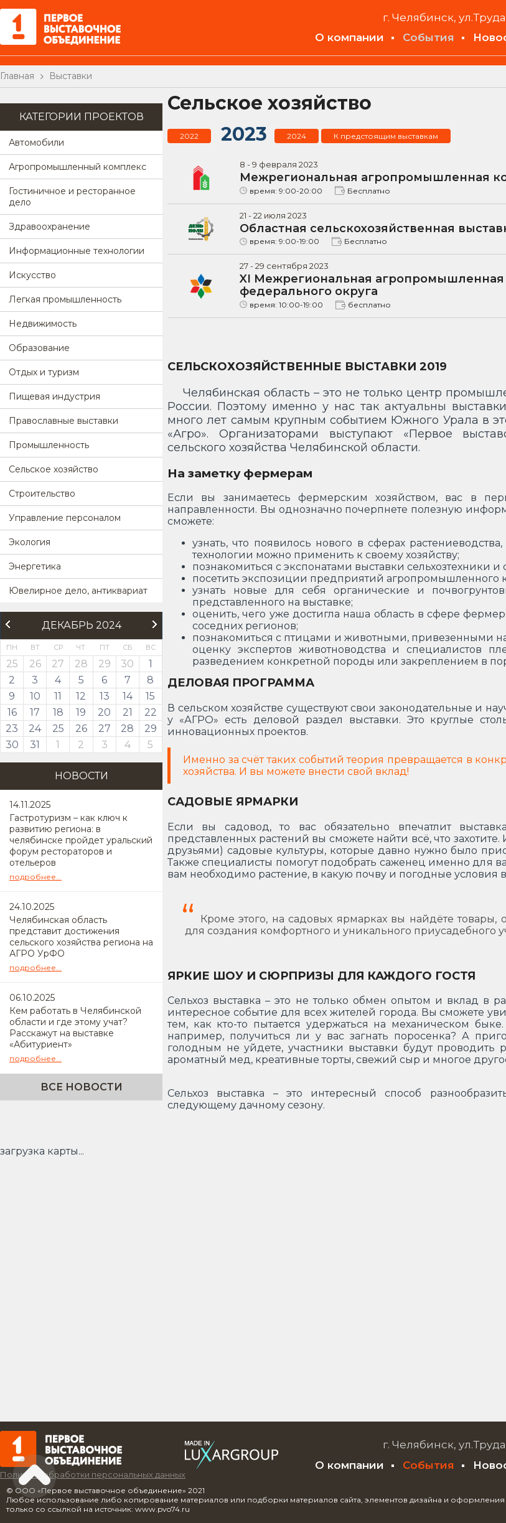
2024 (296, 136)
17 (35, 712)
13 (105, 696)
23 (12, 728)
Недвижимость (43, 323)
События (428, 37)
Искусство (32, 275)
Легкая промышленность (65, 299)
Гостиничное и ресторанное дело (72, 196)
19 (81, 712)
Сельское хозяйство (53, 469)
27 (104, 728)
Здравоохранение (49, 226)
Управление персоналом (65, 517)
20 (104, 712)
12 (81, 696)
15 (150, 696)
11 (58, 696)
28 (127, 728)
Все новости (81, 1087)
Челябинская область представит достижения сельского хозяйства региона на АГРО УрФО (81, 936)
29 (150, 728)
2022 (189, 136)
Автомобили (36, 142)
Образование (39, 348)
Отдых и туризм (44, 372)
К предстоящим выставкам (386, 136)
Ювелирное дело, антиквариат (78, 590)
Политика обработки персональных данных (92, 1474)
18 (58, 712)
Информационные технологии (76, 250)
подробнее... (35, 876)
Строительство (42, 493)
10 (35, 696)
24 (35, 728)
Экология (29, 542)
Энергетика (35, 566)
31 (35, 745)
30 (12, 745)
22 (150, 712)
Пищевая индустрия (54, 396)
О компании (349, 37)
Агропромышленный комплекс (77, 166)
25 (58, 728)
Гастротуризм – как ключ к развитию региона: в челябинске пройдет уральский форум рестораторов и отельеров (80, 840)
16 (12, 712)
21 (128, 712)
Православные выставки (63, 420)
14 (128, 696)
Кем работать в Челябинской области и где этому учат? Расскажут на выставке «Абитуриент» (75, 1027)
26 (81, 728)
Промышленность (49, 445)
